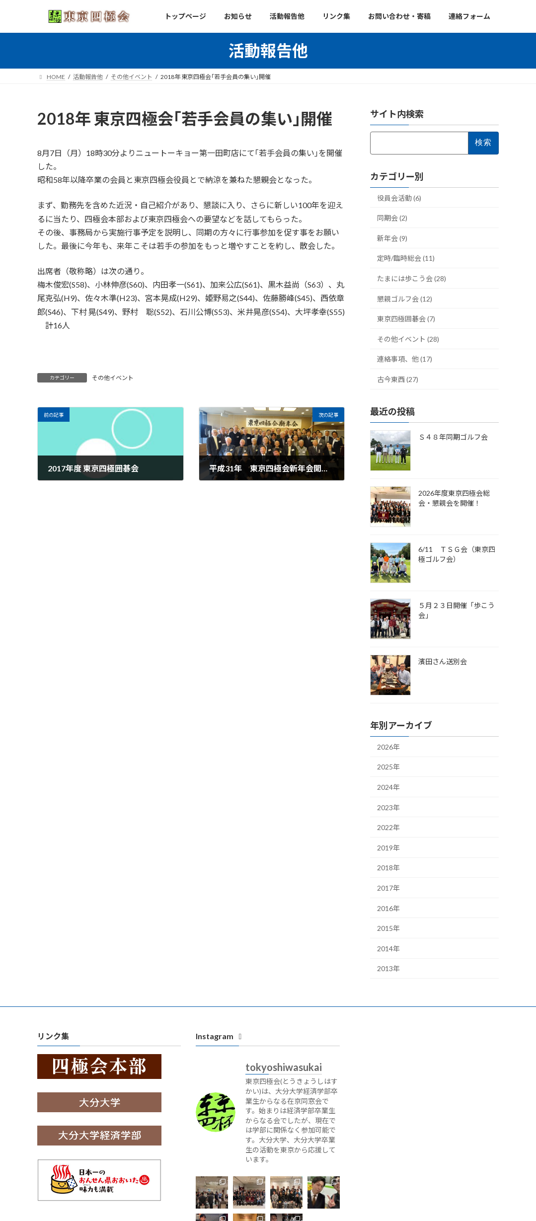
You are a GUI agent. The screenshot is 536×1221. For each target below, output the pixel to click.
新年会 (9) (392, 238)
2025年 (388, 767)
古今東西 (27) (397, 379)
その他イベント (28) (408, 339)
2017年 (388, 888)
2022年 (388, 827)
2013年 (388, 968)
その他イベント (113, 378)
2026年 (388, 747)
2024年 (388, 787)
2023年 (388, 807)
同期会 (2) (392, 218)
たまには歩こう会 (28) (411, 278)
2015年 (388, 928)
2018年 (388, 867)
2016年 (388, 908)
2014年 (388, 948)
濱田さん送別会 (442, 661)
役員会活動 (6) (399, 198)
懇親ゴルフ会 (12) (404, 299)
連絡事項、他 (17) (404, 359)
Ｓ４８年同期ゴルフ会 (453, 437)
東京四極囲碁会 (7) (406, 318)
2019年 (388, 847)
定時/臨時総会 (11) (406, 258)
